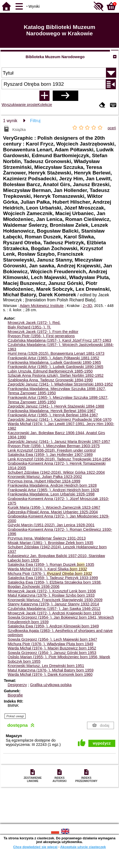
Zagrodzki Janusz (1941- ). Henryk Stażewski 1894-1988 (56, 406)
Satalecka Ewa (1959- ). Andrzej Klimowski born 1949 (53, 626)
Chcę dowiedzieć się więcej (35, 847)
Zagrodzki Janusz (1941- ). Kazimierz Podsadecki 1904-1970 (60, 419)
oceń (112, 128)
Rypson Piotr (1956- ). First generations (41, 336)
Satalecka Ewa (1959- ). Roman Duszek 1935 (51, 564)
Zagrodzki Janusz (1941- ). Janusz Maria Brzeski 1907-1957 (59, 441)
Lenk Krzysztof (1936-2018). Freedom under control (52, 450)
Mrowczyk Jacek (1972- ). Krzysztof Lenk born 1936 (52, 591)
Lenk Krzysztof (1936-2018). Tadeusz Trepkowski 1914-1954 (59, 459)
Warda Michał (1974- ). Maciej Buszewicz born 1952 (52, 648)
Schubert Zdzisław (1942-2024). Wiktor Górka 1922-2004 (56, 472)
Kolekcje (45, 104)
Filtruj (35, 120)
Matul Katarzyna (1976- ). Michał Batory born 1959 (50, 670)
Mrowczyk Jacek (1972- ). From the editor (43, 332)
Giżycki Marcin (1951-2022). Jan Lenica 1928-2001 (51, 525)
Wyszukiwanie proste (20, 104)
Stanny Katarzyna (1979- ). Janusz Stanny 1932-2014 (53, 604)
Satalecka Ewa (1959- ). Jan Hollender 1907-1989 (50, 454)
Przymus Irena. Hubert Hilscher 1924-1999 (44, 481)
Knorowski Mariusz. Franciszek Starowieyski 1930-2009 (55, 600)
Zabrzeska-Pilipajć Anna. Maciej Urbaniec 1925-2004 (53, 512)
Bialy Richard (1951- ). (29, 327)
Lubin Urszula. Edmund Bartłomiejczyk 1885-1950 (50, 371)
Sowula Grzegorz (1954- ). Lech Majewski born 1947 (52, 639)
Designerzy (17, 685)
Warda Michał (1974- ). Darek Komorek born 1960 (50, 674)
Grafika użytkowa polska (51, 685)
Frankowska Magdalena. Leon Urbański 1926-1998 (51, 494)
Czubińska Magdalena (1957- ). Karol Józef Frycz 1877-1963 (59, 340)
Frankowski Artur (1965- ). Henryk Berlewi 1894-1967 (53, 415)
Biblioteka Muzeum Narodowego (55, 57)
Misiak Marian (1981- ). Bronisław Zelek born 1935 (50, 543)
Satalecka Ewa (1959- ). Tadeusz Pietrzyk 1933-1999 (53, 578)
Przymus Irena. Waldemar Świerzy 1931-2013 (47, 538)
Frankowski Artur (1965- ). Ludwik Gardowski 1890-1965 (55, 367)
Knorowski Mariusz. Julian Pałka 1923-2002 (45, 476)
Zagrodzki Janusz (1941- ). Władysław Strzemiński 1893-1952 (60, 384)
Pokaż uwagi (15, 716)
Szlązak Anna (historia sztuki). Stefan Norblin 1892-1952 (56, 375)
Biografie (15, 695)
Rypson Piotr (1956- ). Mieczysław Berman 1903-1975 (54, 446)
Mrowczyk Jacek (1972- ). (34, 322)
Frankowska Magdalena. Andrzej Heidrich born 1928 (52, 485)
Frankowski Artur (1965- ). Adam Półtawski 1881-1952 (53, 358)
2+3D (87, 305)
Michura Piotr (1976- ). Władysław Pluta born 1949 (50, 644)
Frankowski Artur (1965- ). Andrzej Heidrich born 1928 (53, 490)
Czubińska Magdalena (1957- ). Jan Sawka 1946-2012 (54, 608)
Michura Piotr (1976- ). (50, 573)
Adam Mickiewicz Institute (42, 305)
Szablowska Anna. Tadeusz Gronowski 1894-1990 (50, 380)
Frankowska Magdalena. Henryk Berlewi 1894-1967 (52, 411)
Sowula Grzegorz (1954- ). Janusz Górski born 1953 (52, 653)
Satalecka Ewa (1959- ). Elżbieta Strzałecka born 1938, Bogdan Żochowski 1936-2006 (55, 584)
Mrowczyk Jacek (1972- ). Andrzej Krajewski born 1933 (54, 613)
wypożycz (102, 743)
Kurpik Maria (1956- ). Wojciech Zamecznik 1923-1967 (54, 507)
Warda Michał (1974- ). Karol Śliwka (47, 569)
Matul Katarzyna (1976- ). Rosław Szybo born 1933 (51, 595)
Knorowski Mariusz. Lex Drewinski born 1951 (46, 666)
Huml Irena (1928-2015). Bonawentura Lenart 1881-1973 (56, 353)
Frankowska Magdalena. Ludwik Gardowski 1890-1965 (54, 362)
